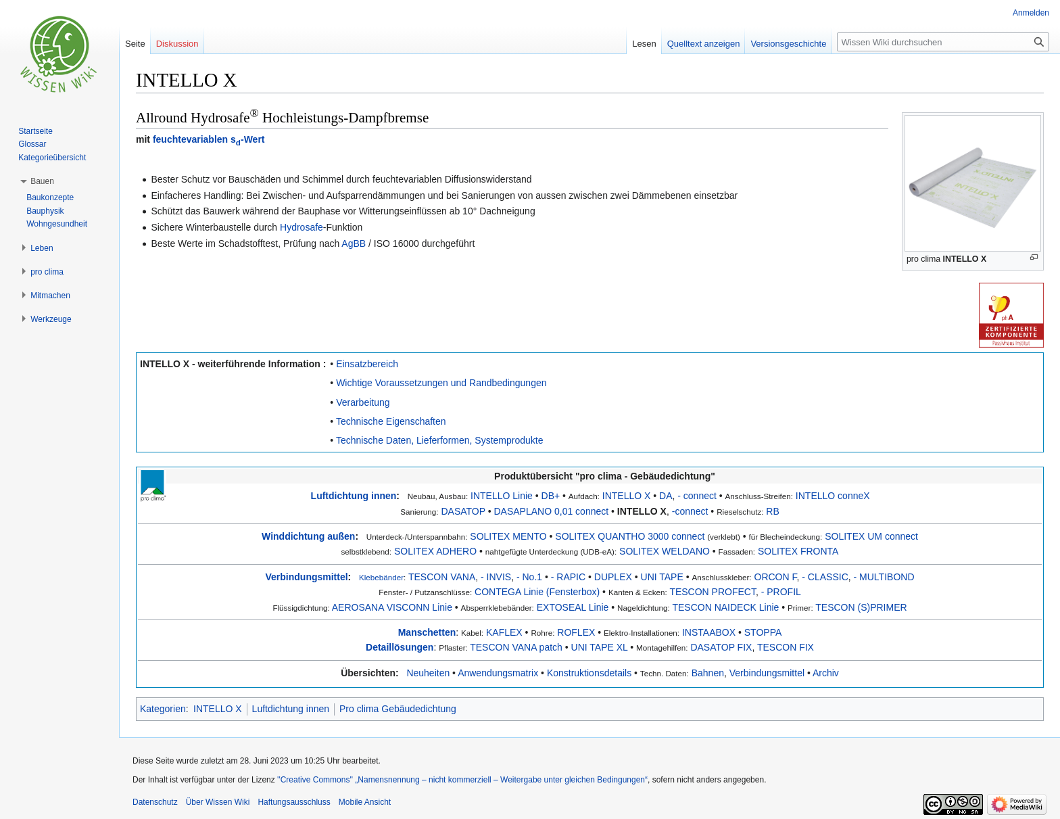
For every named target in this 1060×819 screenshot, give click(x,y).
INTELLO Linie (502, 495)
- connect (697, 495)
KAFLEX (504, 632)
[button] (42, 181)
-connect (690, 511)
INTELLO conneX (833, 495)
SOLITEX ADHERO (435, 551)
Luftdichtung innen (354, 495)
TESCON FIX (785, 647)
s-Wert (247, 139)
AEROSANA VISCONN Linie (392, 607)
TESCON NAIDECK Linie (725, 607)
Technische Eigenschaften (391, 421)
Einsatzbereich (367, 363)
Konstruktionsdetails (589, 673)
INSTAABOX (709, 632)
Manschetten (427, 632)
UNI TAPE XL (599, 647)
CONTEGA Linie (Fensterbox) (537, 591)
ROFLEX (576, 632)
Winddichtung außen (308, 536)
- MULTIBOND (884, 576)
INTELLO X (965, 259)
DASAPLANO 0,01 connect (551, 511)
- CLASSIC (825, 576)
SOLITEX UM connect (871, 536)
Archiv (826, 673)
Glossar (32, 144)
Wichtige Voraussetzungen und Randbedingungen (441, 382)
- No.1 (529, 576)
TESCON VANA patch (516, 647)
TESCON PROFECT (712, 591)
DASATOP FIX (721, 647)
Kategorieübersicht (52, 157)
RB (772, 511)
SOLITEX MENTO (508, 536)
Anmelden (1031, 13)
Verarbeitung (362, 402)
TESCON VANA (441, 576)
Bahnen (708, 673)
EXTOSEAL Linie (573, 607)
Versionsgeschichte (788, 44)
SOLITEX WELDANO (664, 551)
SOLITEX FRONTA (798, 551)
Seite (135, 44)
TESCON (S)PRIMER (861, 607)
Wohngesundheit (56, 224)
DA (665, 495)
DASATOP (463, 511)
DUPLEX (613, 576)
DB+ (550, 495)
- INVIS (496, 576)
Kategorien (163, 708)
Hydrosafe (301, 227)
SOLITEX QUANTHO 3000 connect (629, 536)
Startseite (35, 131)
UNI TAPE (662, 576)
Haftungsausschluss (294, 802)
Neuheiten (428, 673)
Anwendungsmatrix (498, 673)
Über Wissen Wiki (218, 802)
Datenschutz (155, 802)
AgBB (353, 243)
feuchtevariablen (190, 139)
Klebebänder (381, 577)
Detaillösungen (399, 647)
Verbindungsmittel (306, 576)
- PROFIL (781, 591)
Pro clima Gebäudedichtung (397, 708)
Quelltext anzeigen (703, 44)
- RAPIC (568, 576)
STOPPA (763, 632)
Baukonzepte (50, 197)
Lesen (644, 44)
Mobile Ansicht (365, 802)
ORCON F (775, 576)
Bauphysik (45, 211)
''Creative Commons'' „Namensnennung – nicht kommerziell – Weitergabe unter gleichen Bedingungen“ (462, 780)
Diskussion (177, 44)
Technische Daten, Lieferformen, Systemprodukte (440, 440)
